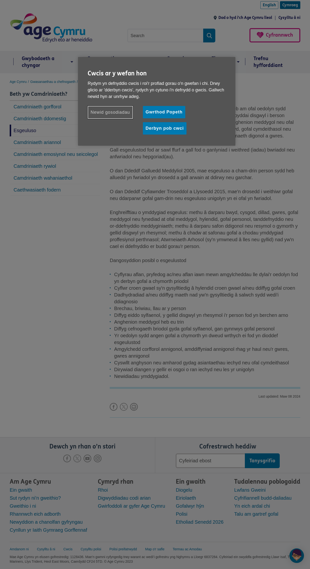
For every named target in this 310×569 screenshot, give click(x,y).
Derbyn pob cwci (165, 128)
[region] (156, 101)
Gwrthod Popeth (164, 112)
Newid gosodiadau (110, 112)
